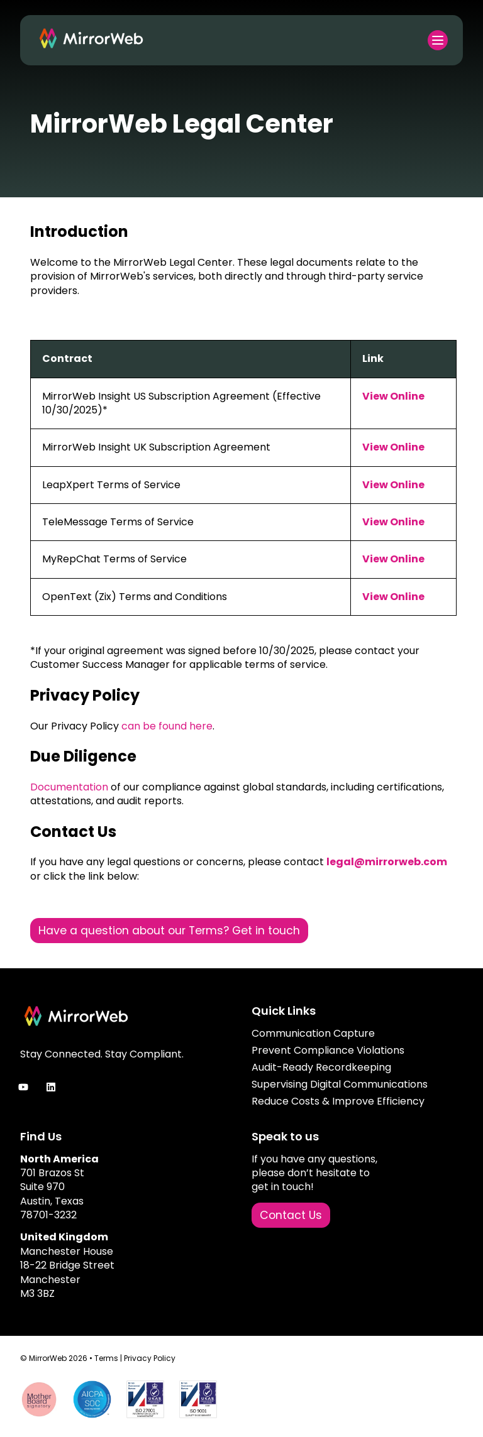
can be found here (167, 726)
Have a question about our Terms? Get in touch (169, 930)
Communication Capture (313, 1033)
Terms (106, 1358)
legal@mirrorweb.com (386, 862)
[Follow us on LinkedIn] (51, 1087)
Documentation (69, 787)
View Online (393, 396)
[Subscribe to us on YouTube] (23, 1087)
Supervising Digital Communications (340, 1084)
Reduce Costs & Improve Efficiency (338, 1101)
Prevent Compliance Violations (328, 1050)
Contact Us (291, 1215)
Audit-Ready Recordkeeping (321, 1067)
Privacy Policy (149, 1358)
